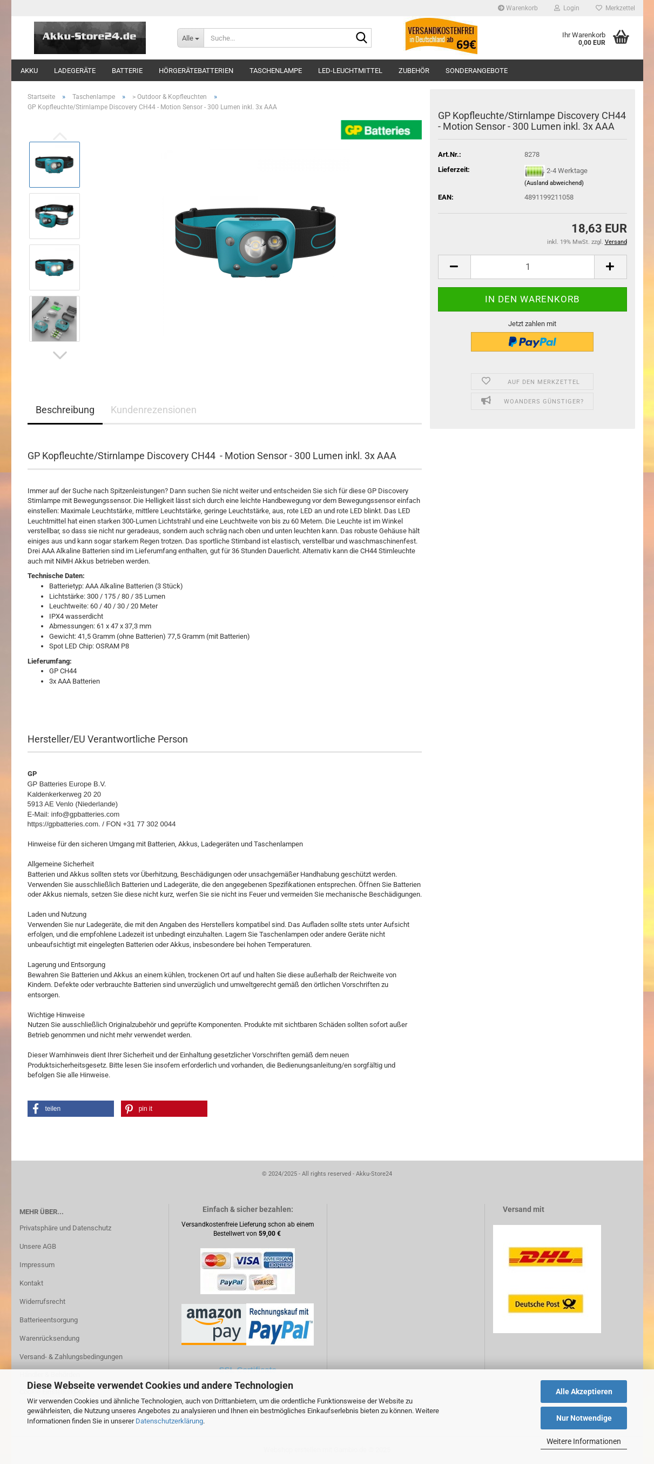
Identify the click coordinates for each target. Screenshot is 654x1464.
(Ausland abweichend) (554, 183)
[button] (60, 355)
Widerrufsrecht (42, 1301)
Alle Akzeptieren (584, 1391)
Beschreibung (65, 409)
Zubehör (414, 71)
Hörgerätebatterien (196, 71)
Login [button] (566, 8)
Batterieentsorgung (48, 1320)
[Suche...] (190, 38)
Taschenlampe (276, 71)
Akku (29, 71)
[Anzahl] (532, 267)
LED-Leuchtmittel (350, 71)
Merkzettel (615, 8)
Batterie (127, 71)
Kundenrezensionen (154, 409)
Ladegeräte (75, 71)
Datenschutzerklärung (169, 1421)
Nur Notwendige (584, 1418)
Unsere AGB (37, 1246)
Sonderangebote (477, 71)
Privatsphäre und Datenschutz (65, 1228)
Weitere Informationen (584, 1441)
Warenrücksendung (49, 1338)
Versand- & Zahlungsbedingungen (71, 1357)
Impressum (37, 1265)
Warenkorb (518, 8)
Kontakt (31, 1283)
